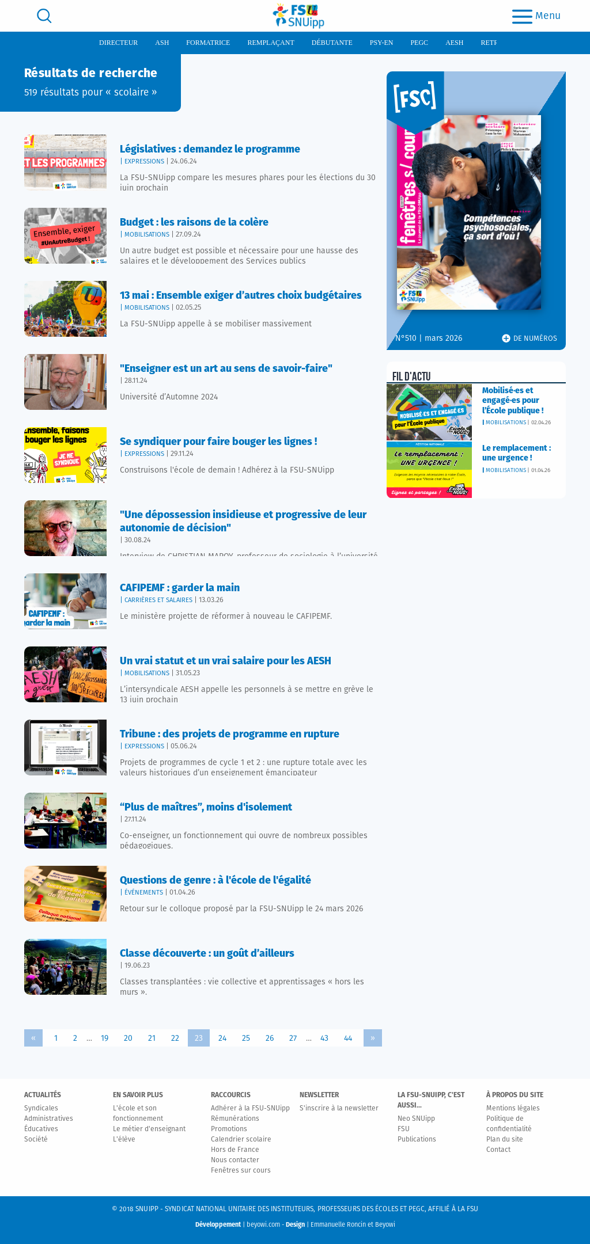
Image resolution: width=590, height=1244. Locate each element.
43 (324, 1038)
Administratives (48, 1119)
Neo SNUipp (416, 1119)
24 (222, 1038)
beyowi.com (263, 1225)
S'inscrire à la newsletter (339, 1108)
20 (128, 1038)
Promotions (229, 1129)
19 (104, 1038)
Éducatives (41, 1129)
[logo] (298, 16)
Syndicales (41, 1108)
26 (270, 1038)
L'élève (124, 1139)
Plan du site (504, 1139)
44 (348, 1038)
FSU (404, 1129)
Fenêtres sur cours (241, 1170)
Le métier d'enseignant (149, 1129)
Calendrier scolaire (241, 1139)
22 (175, 1038)
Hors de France (235, 1150)
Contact (498, 1150)
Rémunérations (235, 1119)
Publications (417, 1139)
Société (36, 1139)
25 (246, 1038)
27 (293, 1038)
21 (152, 1038)
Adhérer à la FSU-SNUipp (250, 1108)
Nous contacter (235, 1160)
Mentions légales (513, 1108)
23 (199, 1038)
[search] (44, 16)
